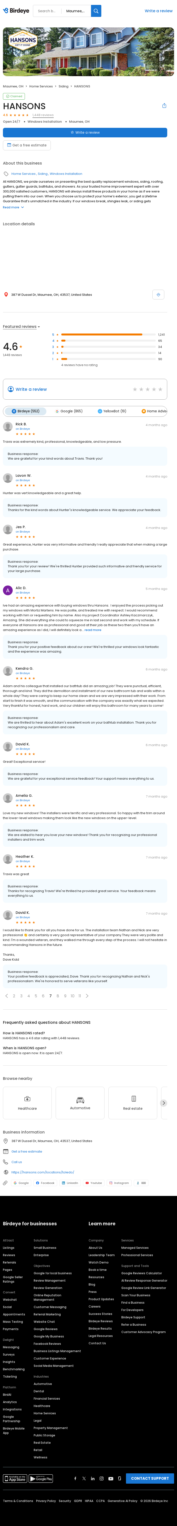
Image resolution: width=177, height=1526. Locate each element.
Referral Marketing (47, 1313)
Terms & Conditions (18, 1500)
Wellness (40, 1456)
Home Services (41, 86)
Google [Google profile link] (21, 1182)
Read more (13, 207)
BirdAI (7, 1394)
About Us (95, 1247)
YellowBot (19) (109, 411)
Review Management (50, 1280)
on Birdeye (23, 428)
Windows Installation (45, 121)
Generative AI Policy (122, 1500)
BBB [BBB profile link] (141, 1182)
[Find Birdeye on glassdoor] (119, 1478)
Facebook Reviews (47, 1343)
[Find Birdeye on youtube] (110, 1478)
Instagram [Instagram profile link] (119, 1182)
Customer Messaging (50, 1306)
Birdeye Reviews (101, 1320)
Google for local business (53, 1272)
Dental (39, 1390)
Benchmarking (14, 1368)
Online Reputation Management (47, 1296)
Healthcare (42, 1405)
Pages (7, 1269)
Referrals (9, 1262)
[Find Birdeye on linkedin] (93, 1478)
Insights (9, 1361)
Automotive (43, 1383)
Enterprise (41, 1254)
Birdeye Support (133, 1316)
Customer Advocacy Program (143, 1331)
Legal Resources (101, 1335)
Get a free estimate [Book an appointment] (27, 145)
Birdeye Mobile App (14, 1430)
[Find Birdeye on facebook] (75, 1478)
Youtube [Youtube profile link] (94, 1182)
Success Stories (100, 1313)
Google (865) (67, 411)
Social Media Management (54, 1365)
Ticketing (10, 1376)
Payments (11, 1328)
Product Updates (101, 1298)
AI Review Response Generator (144, 1280)
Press (93, 1291)
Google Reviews (46, 1328)
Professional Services (137, 1254)
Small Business (45, 1247)
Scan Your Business (135, 1294)
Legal (38, 1420)
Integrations (12, 1409)
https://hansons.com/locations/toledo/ (42, 1171)
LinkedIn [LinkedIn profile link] (70, 1182)
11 (80, 995)
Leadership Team (102, 1254)
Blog (92, 1284)
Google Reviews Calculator (141, 1272)
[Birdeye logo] (17, 11)
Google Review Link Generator (143, 1287)
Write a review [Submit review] (85, 132)
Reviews (9, 1254)
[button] (6, 995)
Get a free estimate (26, 1151)
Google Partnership (11, 1418)
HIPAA (89, 1500)
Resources (96, 1276)
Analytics (10, 1401)
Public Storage (44, 1434)
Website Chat (44, 1321)
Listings (8, 1247)
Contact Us (97, 1342)
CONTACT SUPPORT (150, 1477)
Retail (38, 1449)
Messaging (11, 1346)
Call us (16, 1161)
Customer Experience (50, 1358)
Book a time (98, 1269)
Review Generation (48, 1287)
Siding (63, 86)
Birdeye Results (100, 1328)
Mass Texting (13, 1321)
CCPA (100, 1500)
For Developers (132, 1309)
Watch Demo (99, 1262)
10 (72, 995)
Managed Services (135, 1247)
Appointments (14, 1313)
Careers (95, 1306)
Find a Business (133, 1302)
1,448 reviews (43, 115)
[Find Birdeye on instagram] (102, 1478)
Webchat (10, 1299)
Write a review (159, 11)
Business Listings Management (57, 1350)
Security (65, 1500)
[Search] (96, 11)
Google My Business (49, 1336)
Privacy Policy (46, 1500)
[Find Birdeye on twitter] (84, 1478)
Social (7, 1306)
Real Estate (42, 1442)
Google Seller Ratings (13, 1278)
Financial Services (47, 1398)
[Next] (163, 1102)
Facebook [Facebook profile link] (45, 1182)
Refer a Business (133, 1324)
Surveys (9, 1354)
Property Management (51, 1427)
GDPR (78, 1500)
